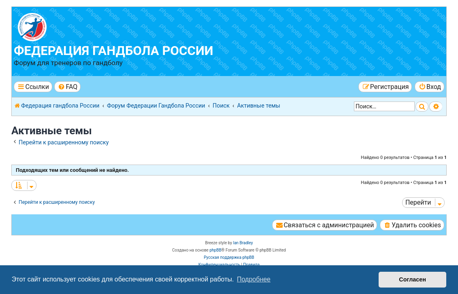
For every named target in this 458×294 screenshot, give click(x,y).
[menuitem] (67, 86)
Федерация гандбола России (113, 50)
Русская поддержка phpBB (229, 257)
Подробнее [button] (254, 279)
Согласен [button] (412, 279)
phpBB (215, 250)
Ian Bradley (243, 243)
